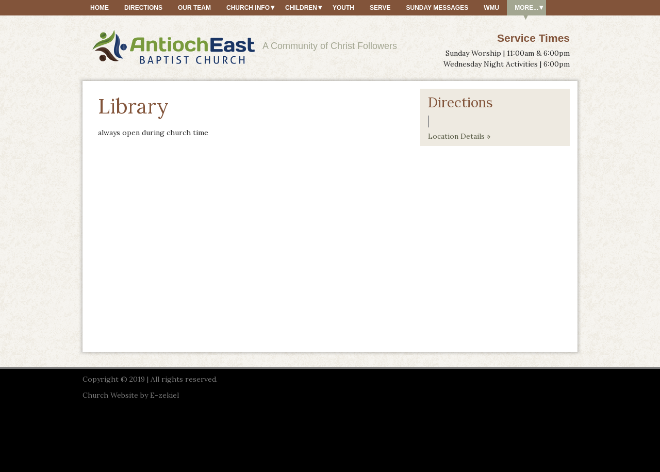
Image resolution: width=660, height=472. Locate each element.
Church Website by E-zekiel (130, 395)
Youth (343, 7)
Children (301, 7)
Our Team (194, 7)
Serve (380, 7)
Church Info (248, 7)
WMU (491, 7)
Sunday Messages (437, 7)
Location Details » (459, 136)
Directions (143, 7)
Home (99, 7)
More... (526, 7)
